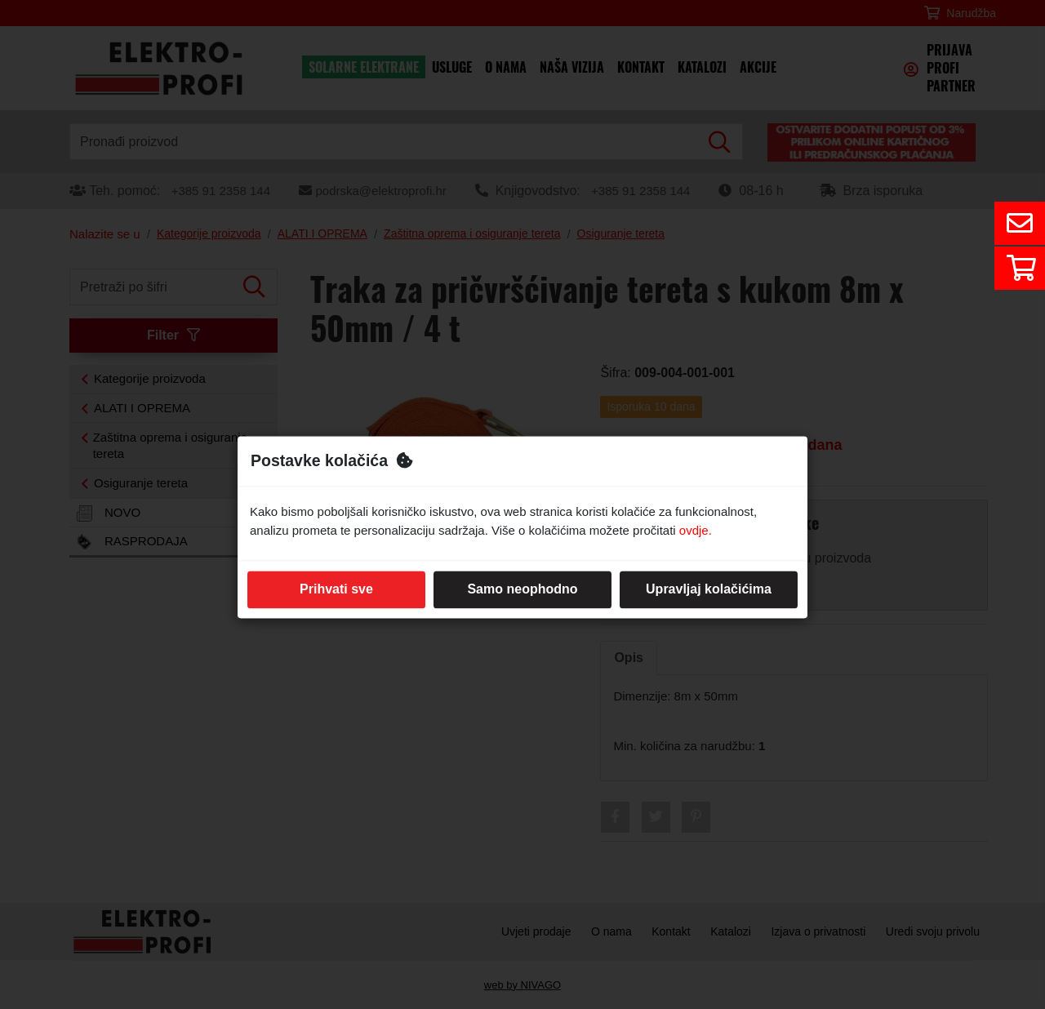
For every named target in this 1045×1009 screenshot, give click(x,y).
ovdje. (695, 530)
